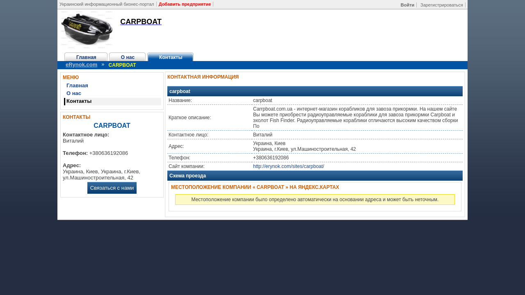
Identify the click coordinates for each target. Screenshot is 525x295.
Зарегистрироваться (441, 4)
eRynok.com (81, 64)
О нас (128, 57)
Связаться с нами (112, 188)
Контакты (171, 57)
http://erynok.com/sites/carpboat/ (288, 166)
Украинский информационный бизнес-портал (106, 4)
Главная (86, 57)
